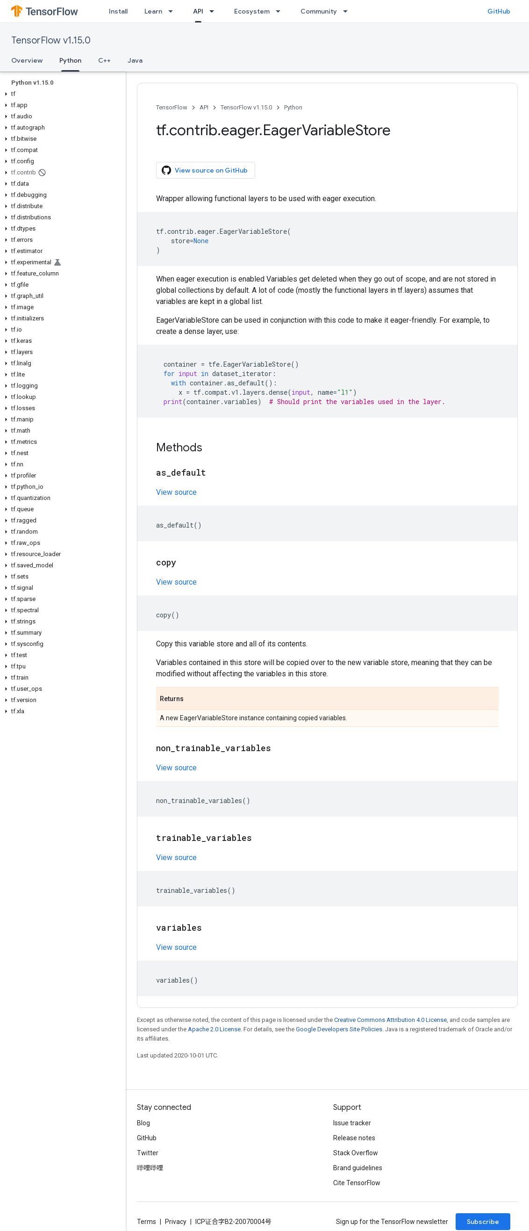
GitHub (498, 11)
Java (135, 60)
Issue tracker (352, 1123)
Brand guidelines (357, 1168)
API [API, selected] (198, 11)
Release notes (354, 1138)
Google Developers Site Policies (339, 1029)
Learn (153, 11)
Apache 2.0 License (214, 1029)
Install (118, 11)
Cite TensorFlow (356, 1183)
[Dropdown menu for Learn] (173, 11)
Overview (27, 60)
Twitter (147, 1153)
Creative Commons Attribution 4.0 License (390, 1019)
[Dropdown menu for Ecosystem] (281, 11)
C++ (104, 60)
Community (318, 11)
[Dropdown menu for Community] (348, 11)
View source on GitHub (205, 170)
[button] (61, 94)
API (204, 107)
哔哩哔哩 (150, 1168)
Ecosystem (252, 11)
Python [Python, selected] (70, 60)
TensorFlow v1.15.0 (51, 40)
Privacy (175, 1221)
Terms (146, 1221)
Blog (143, 1123)
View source (176, 492)
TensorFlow (171, 107)
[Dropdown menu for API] (214, 11)
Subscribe (483, 1221)
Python (293, 107)
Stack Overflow (355, 1153)
